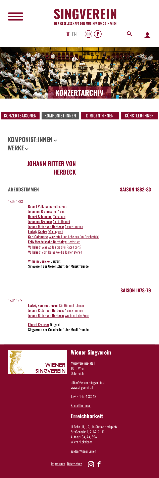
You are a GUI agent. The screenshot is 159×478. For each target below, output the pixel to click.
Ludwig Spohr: (37, 231)
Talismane (59, 216)
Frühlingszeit (55, 231)
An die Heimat (61, 221)
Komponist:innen (60, 115)
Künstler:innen (139, 115)
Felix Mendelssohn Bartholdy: (47, 241)
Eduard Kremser (38, 324)
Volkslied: (34, 247)
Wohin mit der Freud (77, 315)
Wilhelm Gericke (39, 261)
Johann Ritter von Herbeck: (46, 226)
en (74, 34)
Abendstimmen (74, 226)
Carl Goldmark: (38, 236)
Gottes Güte (60, 206)
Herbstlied (73, 241)
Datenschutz (74, 463)
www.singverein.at (82, 387)
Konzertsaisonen (20, 115)
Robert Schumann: (40, 216)
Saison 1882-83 (135, 189)
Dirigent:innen (100, 115)
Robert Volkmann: (40, 206)
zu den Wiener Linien (83, 451)
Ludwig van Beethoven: (43, 305)
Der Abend (59, 211)
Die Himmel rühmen (71, 305)
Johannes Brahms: (40, 211)
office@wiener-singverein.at (88, 382)
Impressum (58, 463)
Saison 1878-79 (135, 290)
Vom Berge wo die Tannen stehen (62, 252)
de (67, 34)
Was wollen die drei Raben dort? (61, 247)
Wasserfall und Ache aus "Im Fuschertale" (74, 236)
